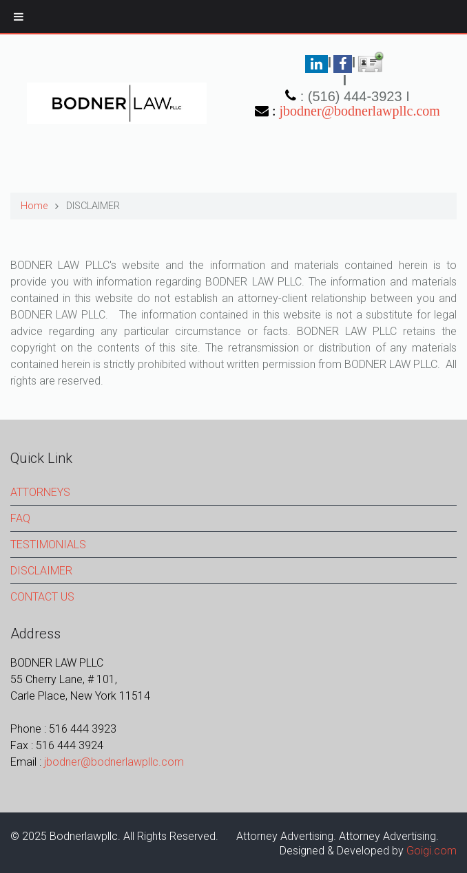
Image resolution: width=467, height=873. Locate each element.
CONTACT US (42, 596)
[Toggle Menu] (18, 16)
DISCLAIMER (41, 570)
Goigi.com (431, 850)
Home (34, 206)
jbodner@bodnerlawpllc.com (360, 111)
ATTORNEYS (40, 492)
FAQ (20, 518)
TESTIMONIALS (48, 544)
